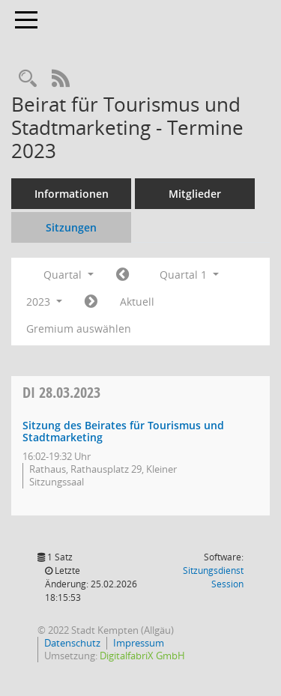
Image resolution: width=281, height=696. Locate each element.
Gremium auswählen (78, 328)
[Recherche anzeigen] (27, 79)
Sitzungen (71, 227)
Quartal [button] (68, 274)
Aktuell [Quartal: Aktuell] (137, 301)
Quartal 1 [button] (189, 274)
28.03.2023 (61, 392)
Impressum (138, 643)
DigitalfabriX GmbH (142, 655)
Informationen (71, 194)
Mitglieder (195, 194)
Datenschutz (72, 643)
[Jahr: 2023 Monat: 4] (91, 301)
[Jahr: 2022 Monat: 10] (122, 274)
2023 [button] (44, 301)
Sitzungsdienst (213, 577)
